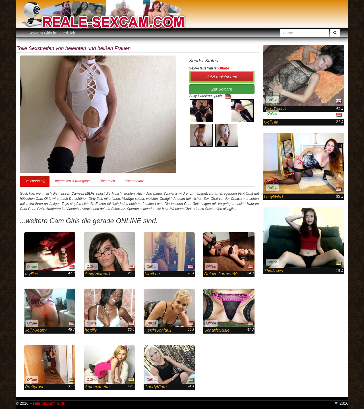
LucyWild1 (274, 196)
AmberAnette (97, 386)
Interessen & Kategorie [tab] (72, 181)
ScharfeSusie (216, 330)
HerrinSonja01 (158, 330)
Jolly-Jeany (35, 330)
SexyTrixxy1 (275, 108)
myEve (31, 273)
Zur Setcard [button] (221, 89)
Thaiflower (274, 270)
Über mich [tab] (107, 181)
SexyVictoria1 (98, 273)
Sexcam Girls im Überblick (51, 33)
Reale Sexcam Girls (47, 403)
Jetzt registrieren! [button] (221, 77)
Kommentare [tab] (134, 181)
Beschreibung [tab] (34, 181)
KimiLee (152, 273)
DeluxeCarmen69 (220, 273)
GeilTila (271, 122)
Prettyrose (34, 386)
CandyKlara (155, 386)
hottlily (91, 330)
